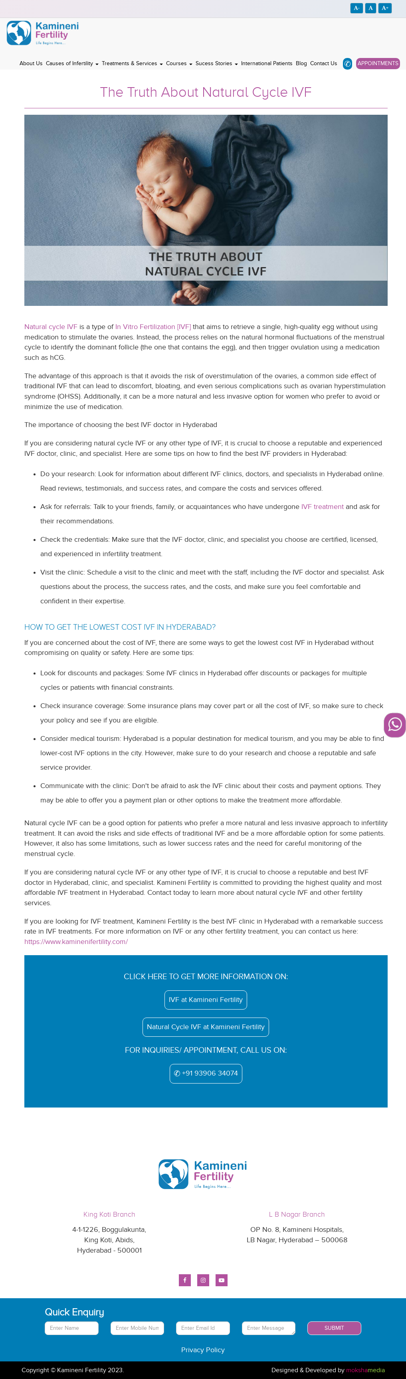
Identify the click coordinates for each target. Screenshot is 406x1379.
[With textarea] (269, 1328)
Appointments (378, 63)
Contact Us (323, 63)
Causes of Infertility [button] (72, 63)
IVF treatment (322, 507)
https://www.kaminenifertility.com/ (76, 942)
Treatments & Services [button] (132, 63)
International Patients (267, 63)
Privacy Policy (203, 1350)
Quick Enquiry (74, 1312)
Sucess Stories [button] (217, 63)
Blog (301, 63)
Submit (334, 1328)
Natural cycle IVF (50, 327)
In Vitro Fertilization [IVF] (153, 327)
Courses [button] (179, 63)
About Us (31, 63)
